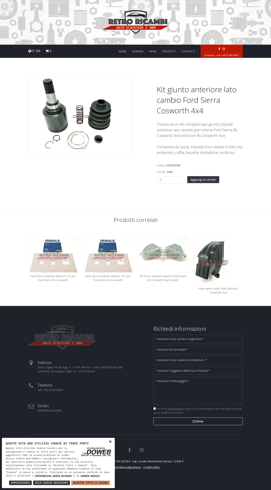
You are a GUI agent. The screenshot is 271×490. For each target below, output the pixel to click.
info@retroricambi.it (50, 410)
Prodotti (169, 51)
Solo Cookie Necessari (51, 483)
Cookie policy (151, 467)
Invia (198, 421)
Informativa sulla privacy (126, 467)
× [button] (110, 442)
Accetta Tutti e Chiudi (90, 483)
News (153, 51)
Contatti (188, 51)
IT (33, 51)
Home (122, 51)
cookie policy (90, 476)
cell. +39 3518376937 (227, 55)
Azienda (137, 51)
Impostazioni (20, 483)
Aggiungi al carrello (203, 179)
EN (38, 51)
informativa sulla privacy (53, 476)
